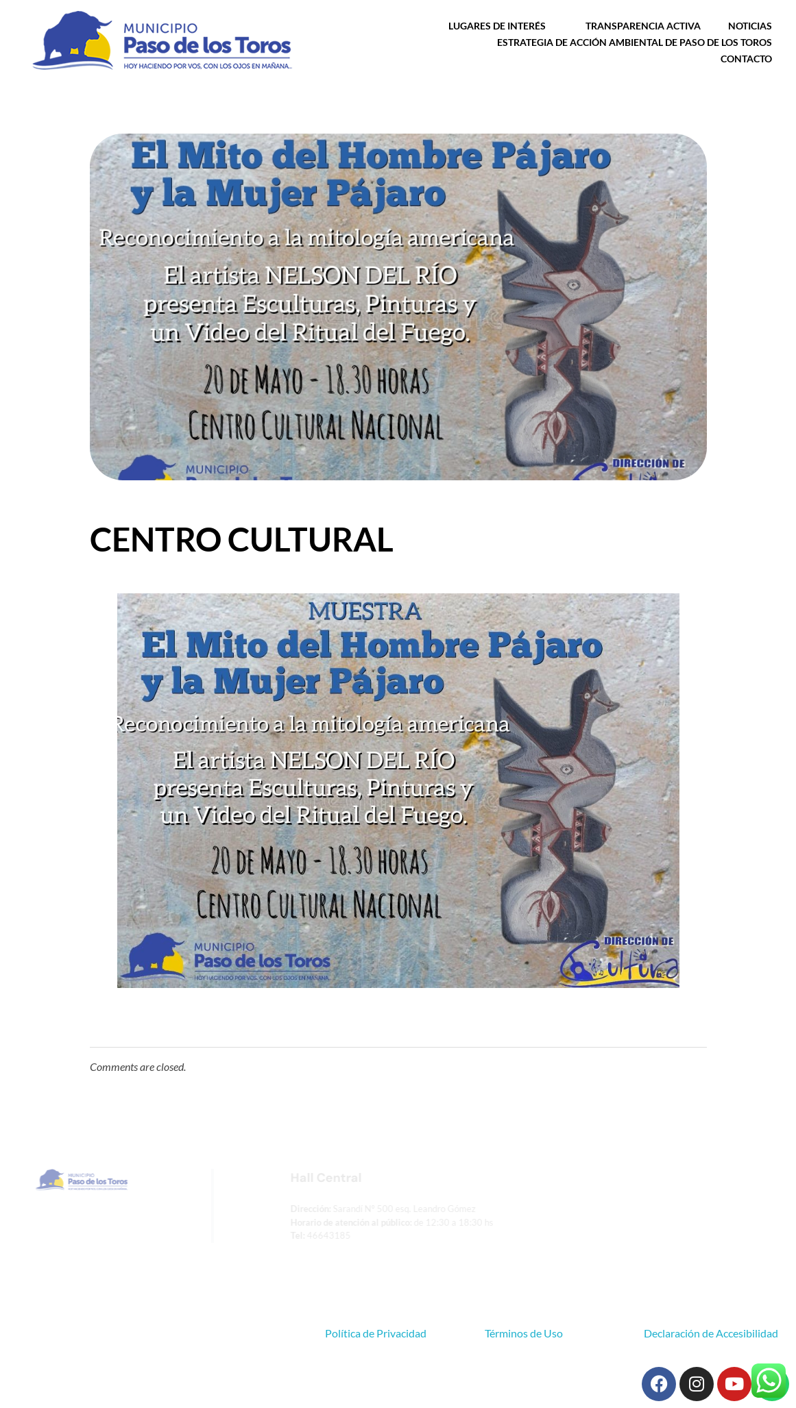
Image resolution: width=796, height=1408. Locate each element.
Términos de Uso (524, 1332)
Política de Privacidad (375, 1332)
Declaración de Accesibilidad (711, 1332)
